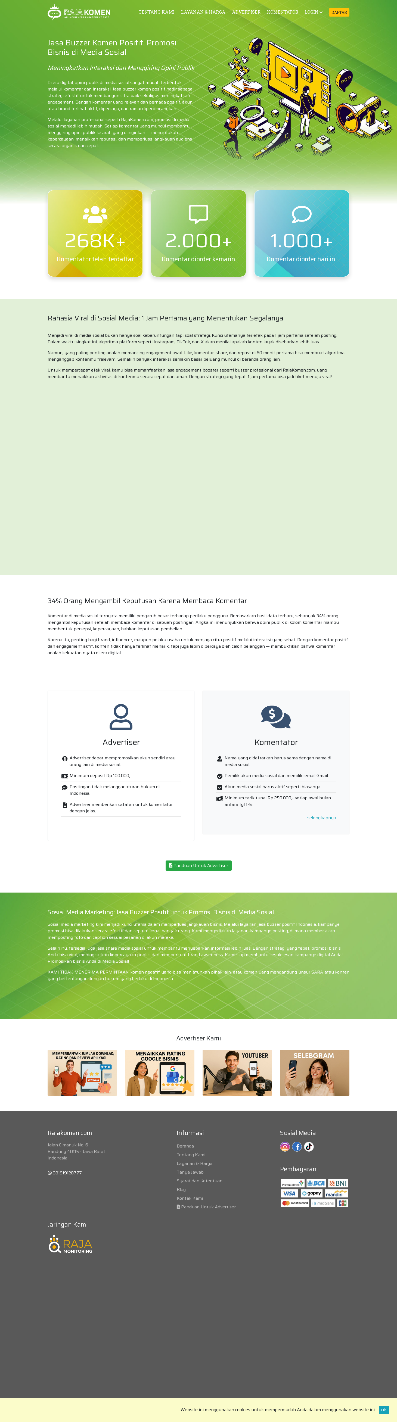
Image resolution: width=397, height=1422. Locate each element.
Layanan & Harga (194, 1163)
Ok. (384, 1410)
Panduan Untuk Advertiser (198, 865)
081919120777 (65, 1173)
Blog (181, 1189)
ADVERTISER (246, 12)
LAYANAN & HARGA (203, 12)
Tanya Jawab (190, 1172)
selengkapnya (321, 817)
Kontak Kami (190, 1198)
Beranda (185, 1146)
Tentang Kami (191, 1154)
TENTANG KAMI (157, 12)
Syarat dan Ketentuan (199, 1180)
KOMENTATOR (282, 12)
